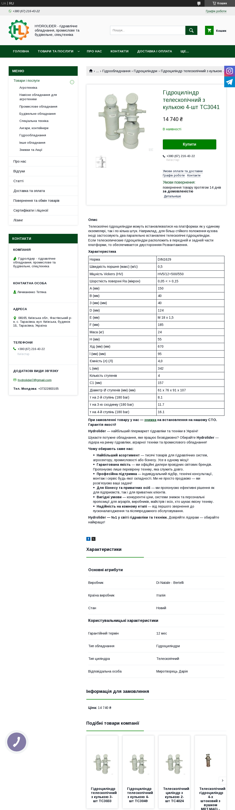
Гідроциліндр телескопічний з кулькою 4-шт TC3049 (140, 795)
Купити (189, 144)
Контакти (120, 51)
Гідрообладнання (116, 71)
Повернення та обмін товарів (36, 200)
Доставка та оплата (29, 191)
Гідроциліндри (145, 71)
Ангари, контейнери (33, 128)
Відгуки (19, 171)
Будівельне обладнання (37, 113)
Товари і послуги (26, 80)
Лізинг (18, 220)
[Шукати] (191, 30)
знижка (150, 420)
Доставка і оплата (154, 51)
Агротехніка (28, 87)
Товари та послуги (55, 51)
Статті (18, 181)
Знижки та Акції (30, 150)
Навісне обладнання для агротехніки (38, 97)
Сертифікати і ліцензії (30, 210)
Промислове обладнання (38, 106)
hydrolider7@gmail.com (35, 380)
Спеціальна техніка (33, 121)
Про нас (94, 51)
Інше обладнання (32, 142)
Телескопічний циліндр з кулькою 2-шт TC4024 (176, 795)
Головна (21, 51)
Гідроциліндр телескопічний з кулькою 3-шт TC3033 (104, 795)
